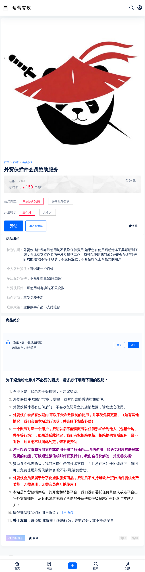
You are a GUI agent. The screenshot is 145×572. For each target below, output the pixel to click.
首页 (6, 162)
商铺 (16, 162)
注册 (133, 345)
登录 (119, 345)
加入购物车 (36, 225)
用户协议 (66, 513)
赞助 (13, 226)
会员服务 (27, 162)
